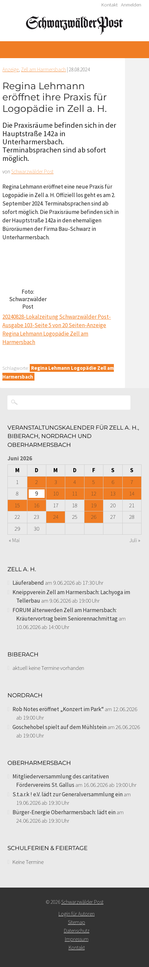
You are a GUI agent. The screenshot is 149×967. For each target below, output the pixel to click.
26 (93, 517)
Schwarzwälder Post (32, 171)
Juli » (134, 540)
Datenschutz (77, 930)
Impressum (77, 939)
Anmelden (131, 4)
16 (36, 505)
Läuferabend (28, 582)
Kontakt (109, 4)
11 (74, 493)
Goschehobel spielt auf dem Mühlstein (59, 727)
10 (55, 493)
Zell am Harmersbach (43, 69)
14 (131, 493)
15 (17, 505)
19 (93, 505)
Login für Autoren (76, 914)
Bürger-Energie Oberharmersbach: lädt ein (64, 812)
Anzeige (10, 69)
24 (55, 517)
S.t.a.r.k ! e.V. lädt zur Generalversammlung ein (68, 794)
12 (93, 493)
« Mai (14, 540)
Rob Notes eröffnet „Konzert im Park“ (58, 709)
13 (113, 493)
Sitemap (76, 922)
